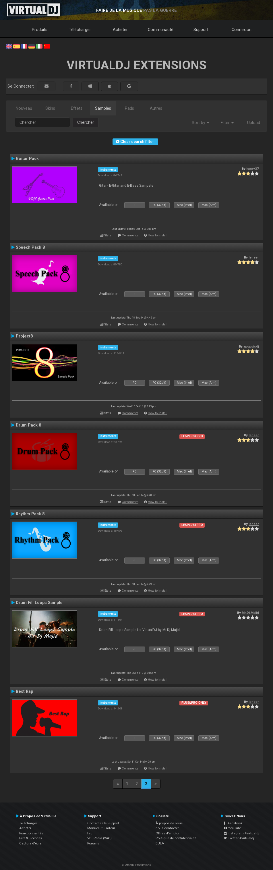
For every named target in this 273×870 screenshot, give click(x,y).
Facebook (233, 823)
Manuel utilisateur (101, 828)
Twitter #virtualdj (239, 838)
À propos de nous (169, 823)
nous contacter (167, 828)
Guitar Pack (27, 158)
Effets (76, 108)
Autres (156, 108)
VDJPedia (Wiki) (99, 838)
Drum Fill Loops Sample (39, 602)
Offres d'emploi (167, 833)
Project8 (24, 336)
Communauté (160, 29)
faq (89, 833)
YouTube (232, 828)
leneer (254, 257)
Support (200, 29)
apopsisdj (251, 346)
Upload (253, 122)
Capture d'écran (31, 843)
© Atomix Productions (136, 865)
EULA (160, 843)
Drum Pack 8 (28, 425)
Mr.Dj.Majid (250, 613)
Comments (130, 235)
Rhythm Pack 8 (30, 514)
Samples (103, 108)
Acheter (120, 29)
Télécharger (80, 29)
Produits (39, 29)
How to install (157, 235)
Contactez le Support (103, 823)
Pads (129, 108)
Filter (227, 122)
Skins (50, 108)
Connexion (241, 29)
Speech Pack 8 (30, 247)
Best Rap (24, 691)
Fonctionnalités (31, 833)
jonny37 (252, 169)
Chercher (85, 122)
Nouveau (24, 108)
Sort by (200, 122)
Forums (93, 843)
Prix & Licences (30, 838)
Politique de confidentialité (176, 838)
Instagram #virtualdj (241, 833)
